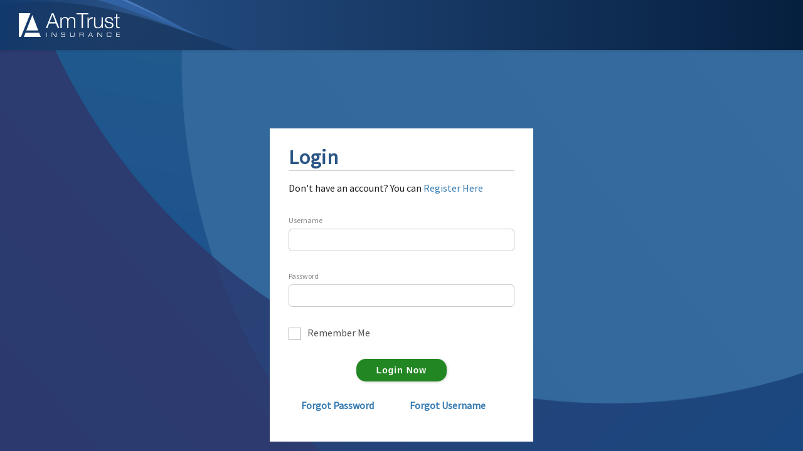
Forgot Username (448, 405)
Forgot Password (337, 405)
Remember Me (338, 333)
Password (304, 276)
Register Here (453, 188)
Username (305, 220)
